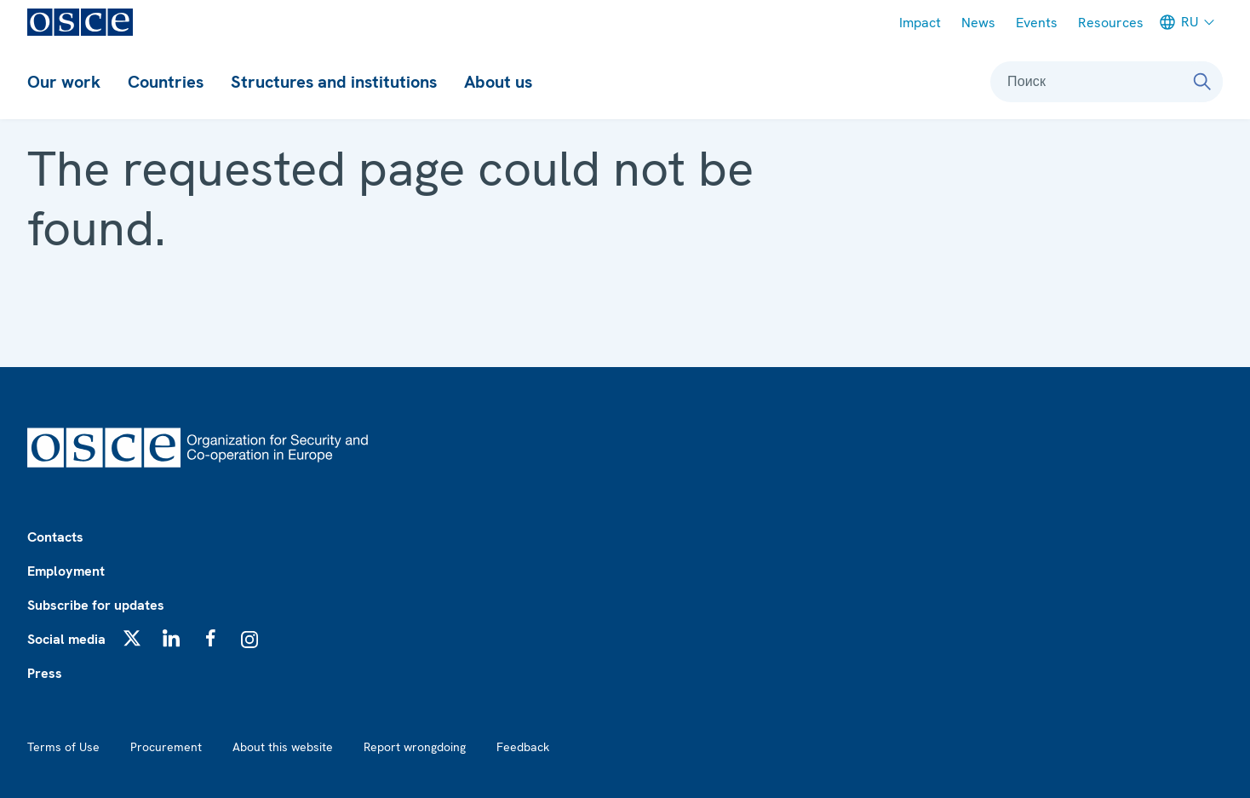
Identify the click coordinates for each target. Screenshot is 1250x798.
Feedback (522, 747)
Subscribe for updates (95, 605)
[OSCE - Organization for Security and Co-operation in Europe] (80, 22)
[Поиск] (1202, 81)
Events (1037, 23)
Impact (920, 23)
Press (44, 673)
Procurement (166, 747)
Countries (166, 82)
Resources (1111, 23)
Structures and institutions (334, 82)
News (978, 23)
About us (498, 82)
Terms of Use (63, 747)
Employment (66, 571)
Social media (66, 639)
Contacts (55, 537)
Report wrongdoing (415, 747)
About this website (282, 747)
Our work (63, 82)
